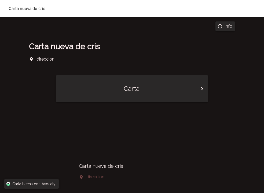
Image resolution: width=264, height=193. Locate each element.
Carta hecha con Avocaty (31, 184)
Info (225, 26)
